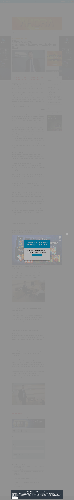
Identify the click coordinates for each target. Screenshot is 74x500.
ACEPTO (15, 497)
